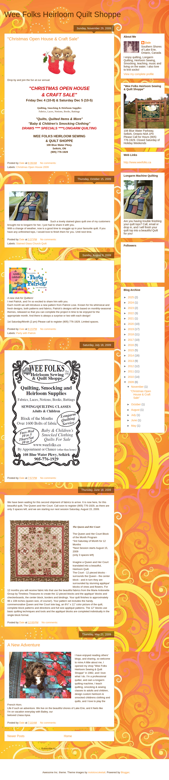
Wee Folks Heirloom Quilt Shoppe (62, 14)
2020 (131, 323)
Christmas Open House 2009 (32, 167)
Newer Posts (15, 736)
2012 (131, 366)
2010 (131, 376)
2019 (131, 329)
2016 (131, 345)
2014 (131, 355)
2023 (131, 308)
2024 (131, 302)
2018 (131, 334)
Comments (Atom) (67, 748)
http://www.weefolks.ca (137, 162)
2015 (131, 350)
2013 (131, 360)
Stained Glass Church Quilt (31, 243)
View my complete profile (139, 74)
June (134, 420)
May (134, 425)
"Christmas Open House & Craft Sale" (43, 38)
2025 (131, 297)
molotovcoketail (96, 772)
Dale (148, 42)
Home (68, 736)
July (134, 415)
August (135, 409)
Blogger (125, 772)
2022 (131, 313)
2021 (131, 318)
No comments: (48, 163)
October (136, 404)
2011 (131, 371)
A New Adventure (23, 645)
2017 (131, 339)
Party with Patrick (26, 333)
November (137, 386)
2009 (131, 382)
